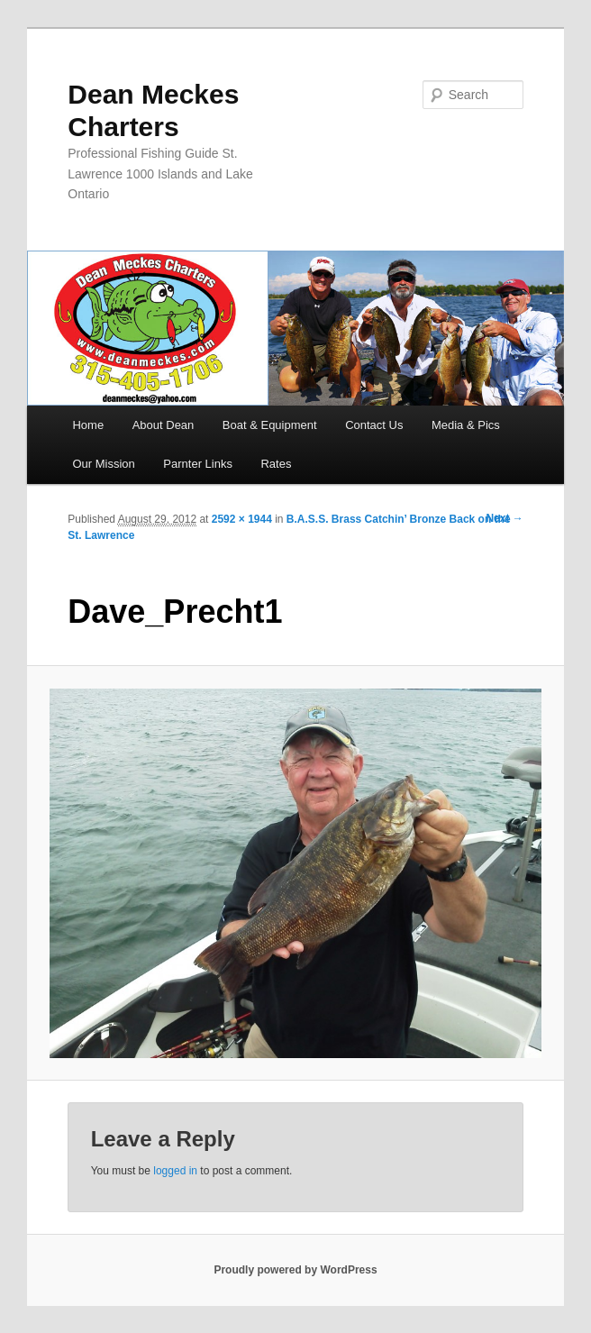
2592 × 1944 (242, 519)
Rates (275, 463)
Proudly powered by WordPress (295, 1270)
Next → (504, 518)
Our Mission (103, 463)
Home (88, 425)
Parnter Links (197, 463)
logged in (175, 1170)
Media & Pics (466, 425)
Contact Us (374, 425)
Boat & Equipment (270, 425)
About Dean (163, 425)
